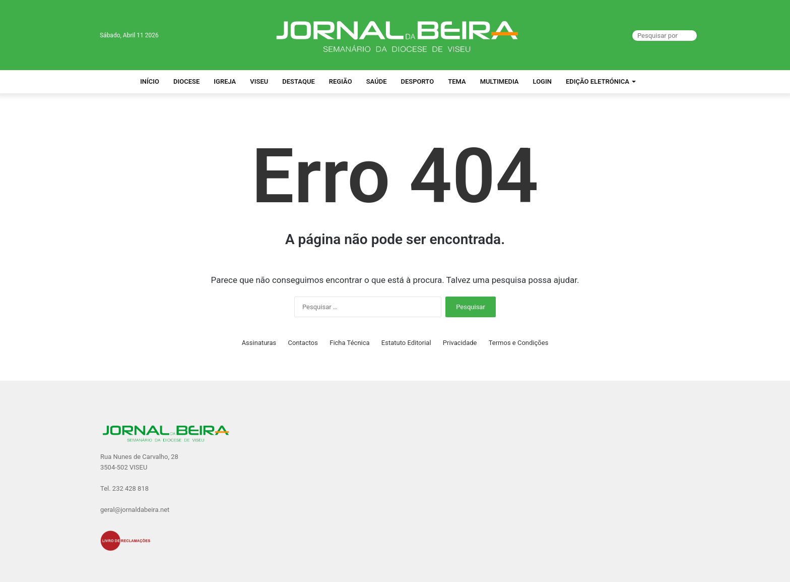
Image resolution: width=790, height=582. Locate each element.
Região (340, 81)
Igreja (225, 81)
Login (542, 81)
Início (149, 81)
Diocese (186, 81)
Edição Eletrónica (597, 81)
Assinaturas (259, 342)
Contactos (303, 342)
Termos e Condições (519, 342)
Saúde (376, 81)
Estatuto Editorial (406, 342)
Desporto (417, 81)
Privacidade (460, 342)
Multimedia (499, 81)
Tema (457, 81)
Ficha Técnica (349, 342)
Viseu (259, 81)
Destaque (298, 81)
